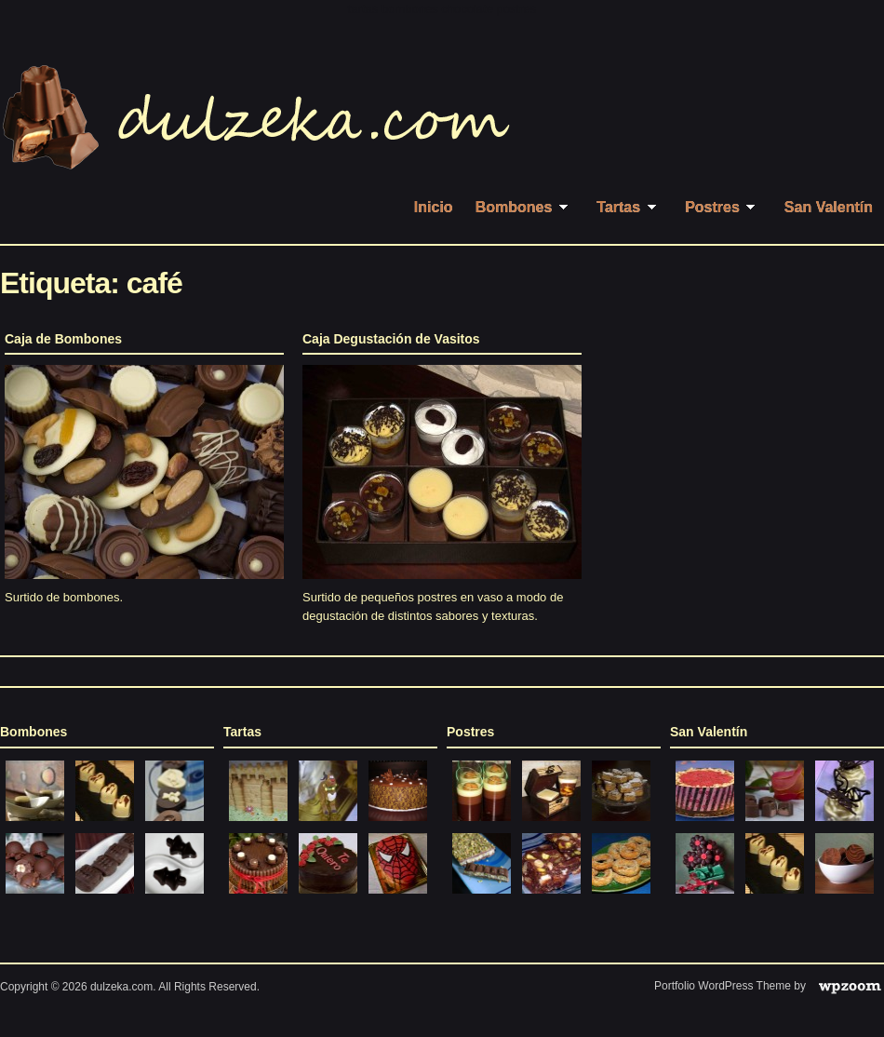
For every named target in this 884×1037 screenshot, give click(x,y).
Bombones (525, 207)
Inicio (433, 207)
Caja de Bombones (63, 338)
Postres (723, 207)
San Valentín (828, 207)
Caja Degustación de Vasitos (391, 338)
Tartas (629, 207)
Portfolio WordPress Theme (722, 985)
